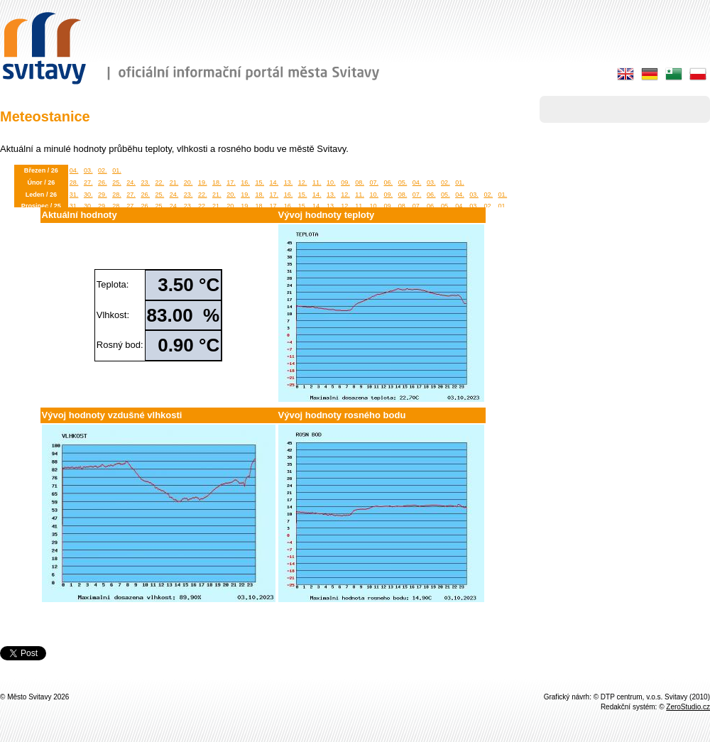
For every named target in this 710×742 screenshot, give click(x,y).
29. (102, 194)
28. (74, 182)
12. (302, 182)
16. (245, 182)
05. (403, 182)
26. (102, 182)
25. (116, 182)
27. (88, 182)
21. (174, 182)
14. (274, 182)
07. (373, 182)
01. (116, 170)
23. (145, 182)
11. (317, 182)
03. (88, 170)
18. (217, 182)
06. (388, 182)
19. (202, 182)
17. (231, 182)
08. (359, 182)
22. (160, 182)
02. (102, 170)
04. (74, 170)
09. (345, 182)
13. (288, 182)
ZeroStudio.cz (688, 707)
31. (74, 194)
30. (88, 194)
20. (188, 182)
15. (259, 182)
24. (131, 182)
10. (331, 182)
